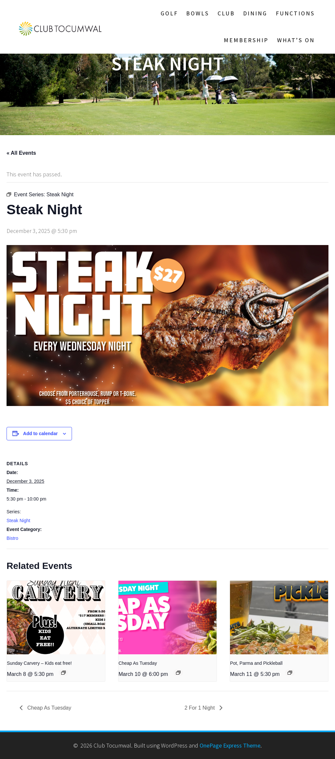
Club (226, 13)
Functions (295, 13)
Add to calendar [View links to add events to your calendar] (40, 433)
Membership (246, 40)
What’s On (296, 40)
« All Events (21, 153)
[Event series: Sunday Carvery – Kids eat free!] (63, 673)
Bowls (197, 13)
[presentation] (56, 617)
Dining (255, 13)
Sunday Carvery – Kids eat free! (39, 663)
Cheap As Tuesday (137, 663)
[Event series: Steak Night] (290, 673)
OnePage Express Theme (230, 745)
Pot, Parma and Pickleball (256, 663)
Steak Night (18, 520)
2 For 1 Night (200, 708)
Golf (169, 13)
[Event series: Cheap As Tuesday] (178, 673)
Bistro (12, 538)
